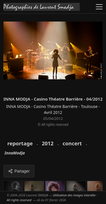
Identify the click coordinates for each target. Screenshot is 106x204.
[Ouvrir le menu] (99, 6)
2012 (47, 143)
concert (72, 143)
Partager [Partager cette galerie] (19, 171)
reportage (20, 143)
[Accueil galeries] (41, 7)
